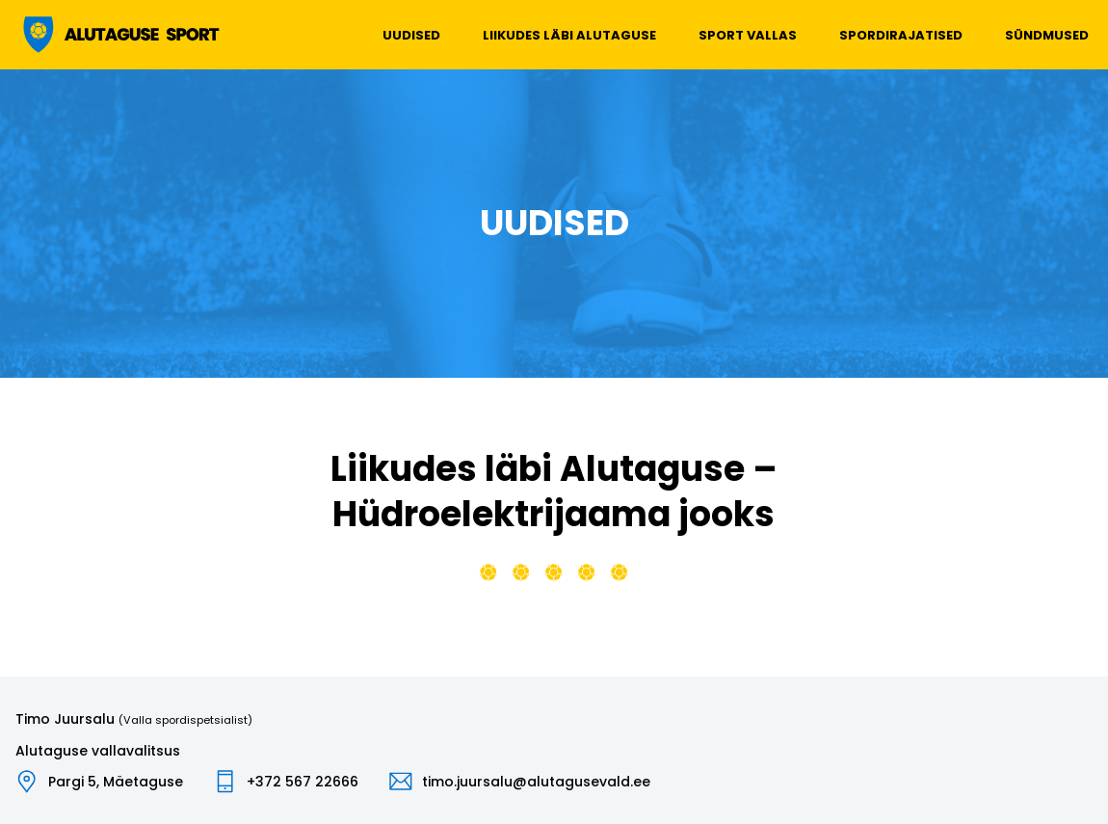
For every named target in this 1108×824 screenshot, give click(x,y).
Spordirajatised (901, 35)
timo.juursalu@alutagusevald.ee (536, 781)
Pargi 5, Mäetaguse (115, 781)
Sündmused (1047, 35)
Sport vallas (748, 35)
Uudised (411, 35)
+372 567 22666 (302, 781)
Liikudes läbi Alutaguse (569, 35)
